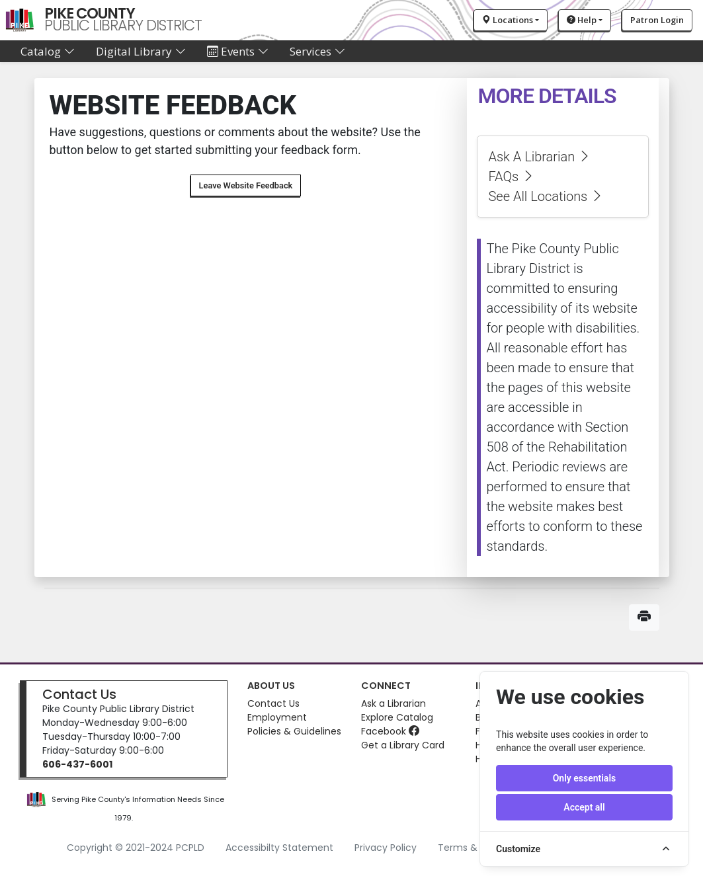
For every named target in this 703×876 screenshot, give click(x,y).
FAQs (511, 176)
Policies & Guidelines (294, 731)
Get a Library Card (402, 745)
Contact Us (79, 694)
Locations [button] (507, 20)
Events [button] (238, 51)
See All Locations (546, 196)
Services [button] (317, 51)
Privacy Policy (385, 847)
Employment (277, 717)
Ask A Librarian (539, 157)
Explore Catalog (397, 717)
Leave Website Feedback (246, 185)
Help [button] (582, 20)
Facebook (390, 731)
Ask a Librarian (393, 703)
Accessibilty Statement (279, 847)
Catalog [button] (48, 51)
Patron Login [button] (657, 20)
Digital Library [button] (141, 51)
